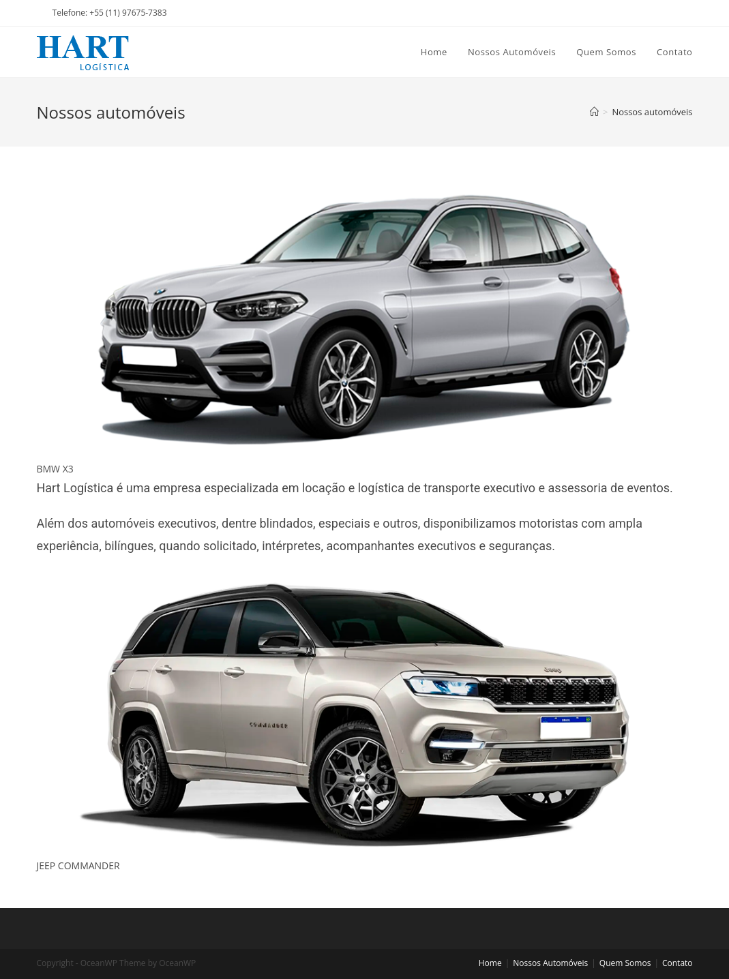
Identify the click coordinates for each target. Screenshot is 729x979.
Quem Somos (625, 963)
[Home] (594, 112)
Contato (677, 963)
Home (490, 963)
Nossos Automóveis (550, 963)
